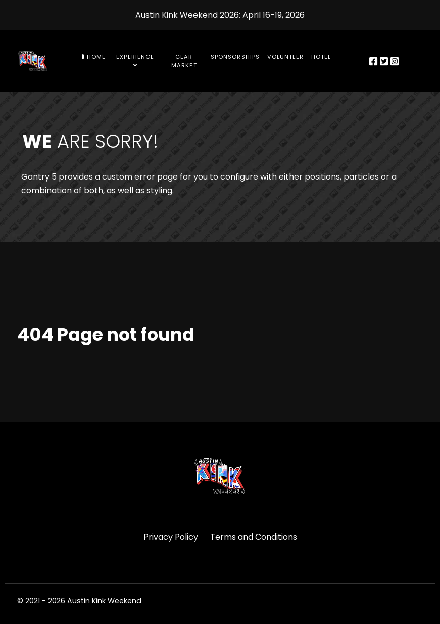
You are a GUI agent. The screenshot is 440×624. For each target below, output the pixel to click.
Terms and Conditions (253, 537)
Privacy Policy (170, 537)
